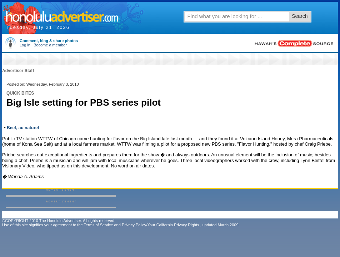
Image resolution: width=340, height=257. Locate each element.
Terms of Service (98, 225)
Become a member (50, 45)
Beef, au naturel (23, 127)
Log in (25, 45)
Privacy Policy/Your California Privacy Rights (160, 225)
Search (300, 16)
